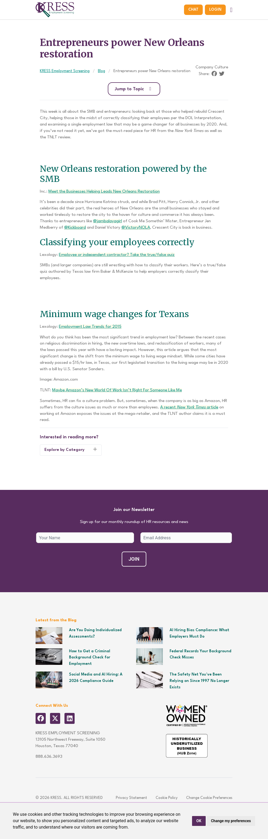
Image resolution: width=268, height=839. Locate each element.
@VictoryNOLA (135, 227)
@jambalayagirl (107, 221)
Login (215, 9)
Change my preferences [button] (231, 821)
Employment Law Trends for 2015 (90, 327)
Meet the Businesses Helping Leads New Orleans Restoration (104, 191)
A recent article (189, 407)
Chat (193, 9)
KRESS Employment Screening (65, 71)
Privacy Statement (131, 798)
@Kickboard (75, 227)
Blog (101, 71)
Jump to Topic (134, 88)
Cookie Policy (167, 798)
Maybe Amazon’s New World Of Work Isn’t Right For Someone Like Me (117, 390)
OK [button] (198, 821)
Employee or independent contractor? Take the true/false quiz (117, 255)
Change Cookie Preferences (209, 798)
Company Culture (212, 67)
